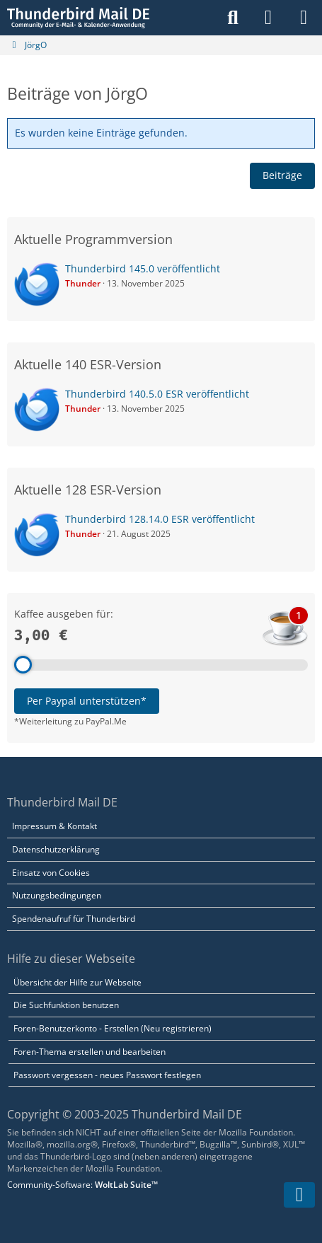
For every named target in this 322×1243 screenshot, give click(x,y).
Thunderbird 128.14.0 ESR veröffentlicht (160, 519)
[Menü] (303, 18)
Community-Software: (82, 1185)
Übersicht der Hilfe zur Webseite (77, 982)
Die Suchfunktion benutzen (66, 1005)
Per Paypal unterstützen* (86, 700)
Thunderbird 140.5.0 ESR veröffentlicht (157, 393)
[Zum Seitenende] (299, 1195)
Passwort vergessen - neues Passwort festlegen (107, 1075)
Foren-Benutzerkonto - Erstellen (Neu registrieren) (112, 1028)
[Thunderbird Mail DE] (78, 18)
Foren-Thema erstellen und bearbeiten (89, 1052)
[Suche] (233, 18)
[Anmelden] (268, 17)
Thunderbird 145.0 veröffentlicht (142, 268)
